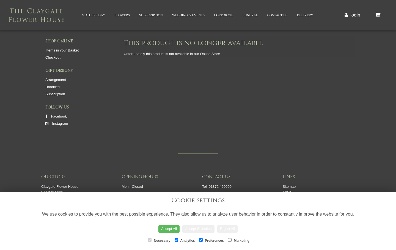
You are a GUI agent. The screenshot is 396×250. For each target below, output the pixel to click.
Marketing (238, 240)
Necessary (159, 240)
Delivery (305, 15)
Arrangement (55, 80)
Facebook (56, 116)
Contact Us (277, 15)
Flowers (122, 15)
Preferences (211, 240)
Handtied (52, 87)
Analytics (185, 240)
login (355, 15)
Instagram (56, 123)
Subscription (151, 15)
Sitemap (289, 186)
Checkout (53, 57)
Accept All (169, 229)
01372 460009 (220, 186)
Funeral (250, 15)
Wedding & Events (188, 15)
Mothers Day (93, 15)
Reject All (227, 229)
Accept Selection (198, 229)
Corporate (223, 15)
